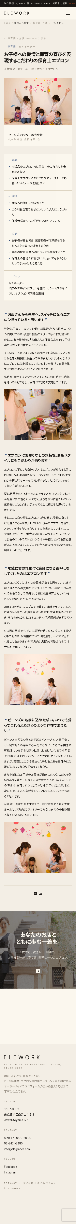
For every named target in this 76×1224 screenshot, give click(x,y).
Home (7, 23)
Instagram (10, 1200)
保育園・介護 (40, 23)
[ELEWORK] (16, 13)
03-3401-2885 (13, 1171)
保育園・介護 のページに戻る (38, 912)
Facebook (10, 1195)
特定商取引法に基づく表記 (40, 1211)
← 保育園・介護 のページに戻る (25, 38)
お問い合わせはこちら (38, 997)
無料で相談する (38, 899)
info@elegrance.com (17, 1177)
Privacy (10, 1211)
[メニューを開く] (68, 13)
